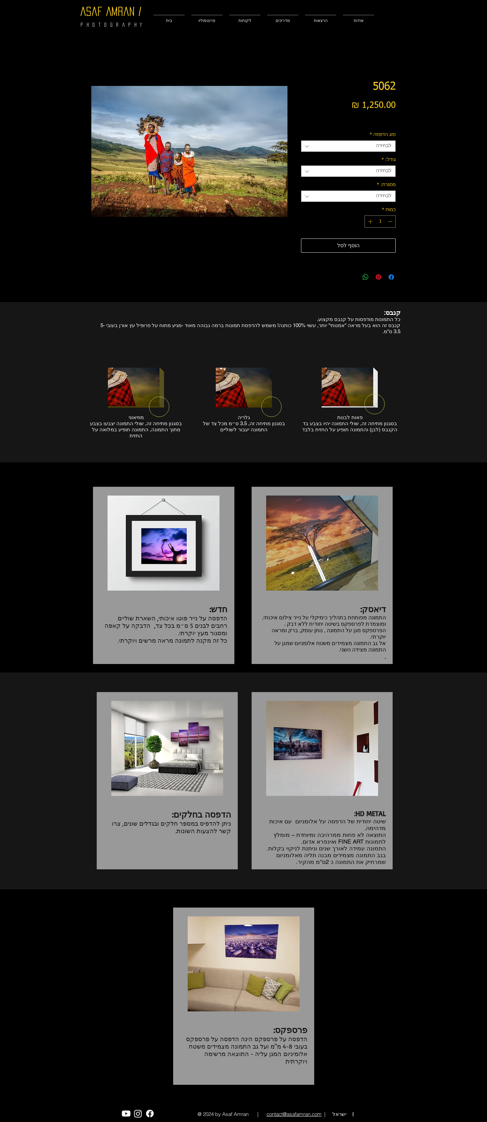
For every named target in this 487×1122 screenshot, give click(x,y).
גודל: (388, 160)
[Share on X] (353, 277)
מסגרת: (386, 185)
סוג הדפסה (383, 135)
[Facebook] (150, 1113)
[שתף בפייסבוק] (391, 277)
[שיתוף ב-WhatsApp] (366, 277)
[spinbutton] (380, 221)
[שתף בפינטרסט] (378, 277)
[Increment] (370, 221)
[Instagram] (138, 1113)
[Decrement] (391, 221)
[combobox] (348, 146)
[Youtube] (126, 1113)
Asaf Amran (107, 11)
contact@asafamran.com (294, 1114)
